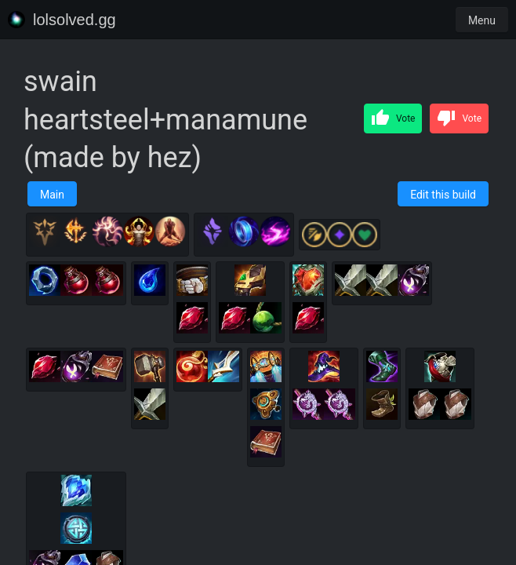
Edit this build (443, 194)
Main (52, 194)
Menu (482, 20)
